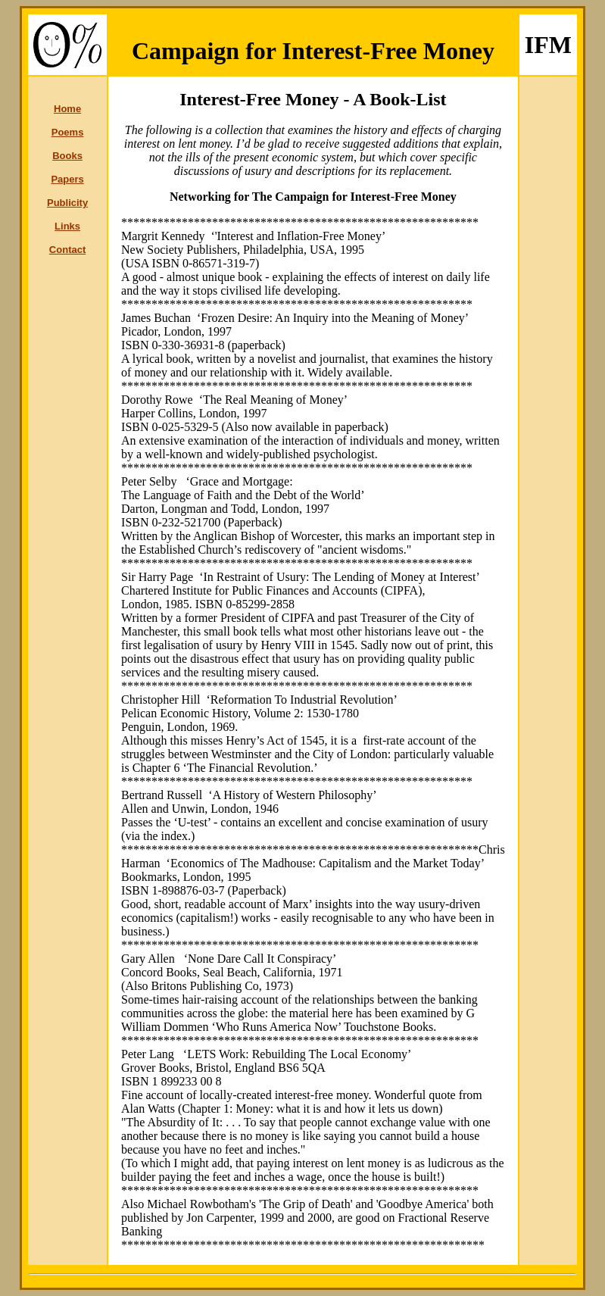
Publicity (67, 202)
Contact (67, 249)
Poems (67, 132)
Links (67, 226)
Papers (67, 179)
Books (67, 155)
